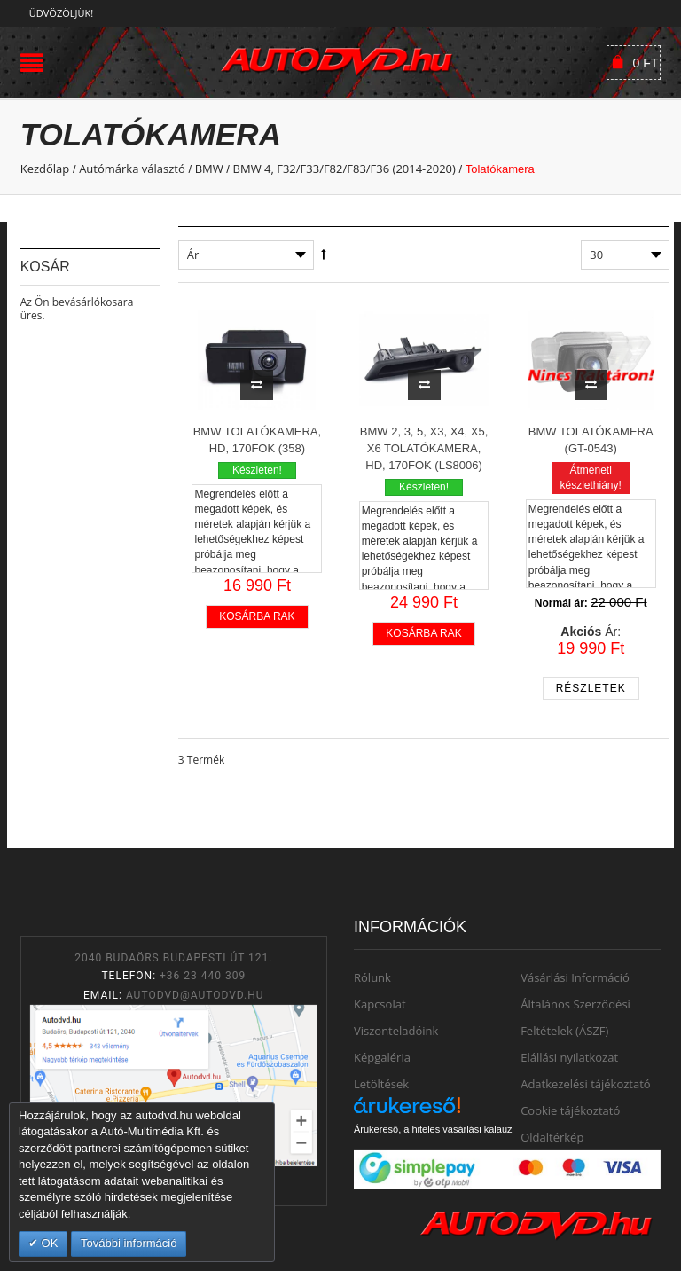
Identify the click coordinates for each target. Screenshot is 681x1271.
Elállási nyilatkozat (569, 1057)
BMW (209, 169)
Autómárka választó (132, 169)
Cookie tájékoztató (570, 1110)
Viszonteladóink (396, 1031)
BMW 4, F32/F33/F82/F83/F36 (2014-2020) (344, 169)
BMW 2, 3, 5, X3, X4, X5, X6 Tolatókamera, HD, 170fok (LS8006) (424, 448)
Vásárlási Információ (575, 977)
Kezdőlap (45, 169)
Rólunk (372, 977)
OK (48, 1243)
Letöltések (381, 1084)
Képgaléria (382, 1057)
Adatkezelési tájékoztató (586, 1084)
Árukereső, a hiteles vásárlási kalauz (433, 1129)
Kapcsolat (380, 1004)
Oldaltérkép (552, 1137)
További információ (128, 1243)
